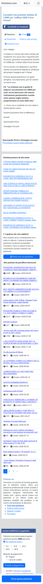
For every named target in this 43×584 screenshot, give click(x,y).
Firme (24, 34)
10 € (15, 553)
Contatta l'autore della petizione (17, 143)
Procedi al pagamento (14, 572)
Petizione (10, 34)
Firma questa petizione (21, 153)
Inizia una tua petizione (21, 263)
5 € (7, 553)
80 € (16, 556)
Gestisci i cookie (14, 517)
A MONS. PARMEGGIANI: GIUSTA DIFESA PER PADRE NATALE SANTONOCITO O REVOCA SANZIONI (19, 207)
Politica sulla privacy (28, 39)
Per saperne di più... (13, 548)
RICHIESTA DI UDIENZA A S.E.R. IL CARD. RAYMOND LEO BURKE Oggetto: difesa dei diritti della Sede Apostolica (20, 234)
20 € (24, 553)
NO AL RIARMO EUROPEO (14, 219)
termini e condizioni (22, 577)
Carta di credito (15, 566)
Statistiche (10, 39)
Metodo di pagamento (13, 560)
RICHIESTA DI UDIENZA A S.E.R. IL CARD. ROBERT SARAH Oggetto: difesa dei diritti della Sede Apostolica (20, 227)
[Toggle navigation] (38, 3)
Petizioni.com (9, 3)
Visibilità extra (12, 44)
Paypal (11, 563)
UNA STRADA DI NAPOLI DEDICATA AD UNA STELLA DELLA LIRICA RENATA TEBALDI (20, 192)
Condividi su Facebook (15, 27)
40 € (8, 556)
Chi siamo (11, 520)
